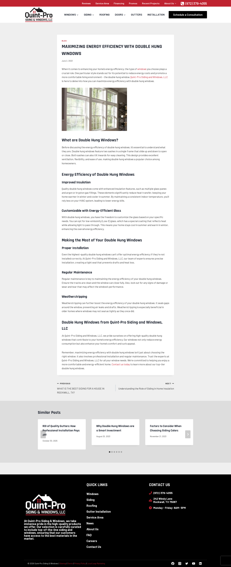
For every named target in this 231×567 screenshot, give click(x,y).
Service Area (102, 3)
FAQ (89, 535)
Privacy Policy (80, 563)
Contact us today (121, 364)
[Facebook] (173, 564)
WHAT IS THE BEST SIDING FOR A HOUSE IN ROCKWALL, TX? (85, 387)
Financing (119, 3)
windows (142, 68)
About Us (92, 529)
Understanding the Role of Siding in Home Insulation (146, 385)
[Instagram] (180, 564)
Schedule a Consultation (188, 14)
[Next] (187, 434)
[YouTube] (193, 564)
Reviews (86, 3)
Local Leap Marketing (96, 563)
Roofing (104, 14)
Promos (133, 3)
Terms (70, 563)
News (90, 523)
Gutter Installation (98, 511)
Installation (156, 14)
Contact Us (93, 546)
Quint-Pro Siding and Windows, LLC (149, 77)
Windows (92, 494)
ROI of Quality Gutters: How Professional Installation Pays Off (61, 430)
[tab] (109, 452)
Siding (90, 499)
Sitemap (62, 563)
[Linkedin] (200, 564)
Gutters (136, 14)
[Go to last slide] (43, 434)
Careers (91, 541)
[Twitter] (187, 564)
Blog (64, 41)
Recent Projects (151, 3)
